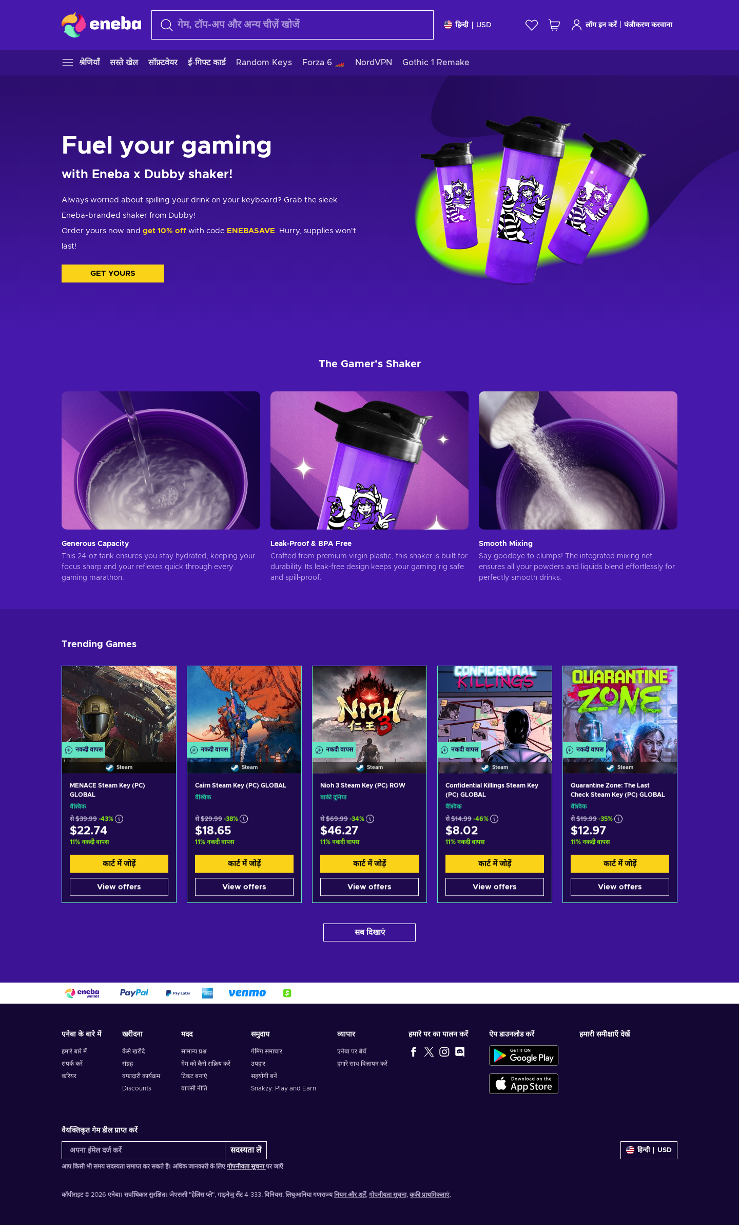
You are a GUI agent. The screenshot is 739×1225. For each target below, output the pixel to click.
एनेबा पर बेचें (351, 1051)
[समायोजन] (468, 25)
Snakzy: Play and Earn (283, 1088)
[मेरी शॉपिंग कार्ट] (554, 25)
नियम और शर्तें (350, 1195)
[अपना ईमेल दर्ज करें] (143, 1150)
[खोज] (292, 25)
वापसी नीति (194, 1088)
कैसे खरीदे (133, 1051)
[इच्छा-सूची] (531, 25)
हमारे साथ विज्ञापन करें (362, 1064)
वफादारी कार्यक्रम (141, 1076)
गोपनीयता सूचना (246, 1166)
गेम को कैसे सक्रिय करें (205, 1064)
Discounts (136, 1088)
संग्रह (127, 1064)
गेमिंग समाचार (266, 1051)
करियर (69, 1076)
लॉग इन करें (594, 24)
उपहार (258, 1064)
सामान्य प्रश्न (193, 1051)
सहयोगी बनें (264, 1076)
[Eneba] (101, 24)
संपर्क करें (72, 1064)
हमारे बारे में (74, 1051)
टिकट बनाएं (194, 1076)
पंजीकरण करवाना (648, 25)
